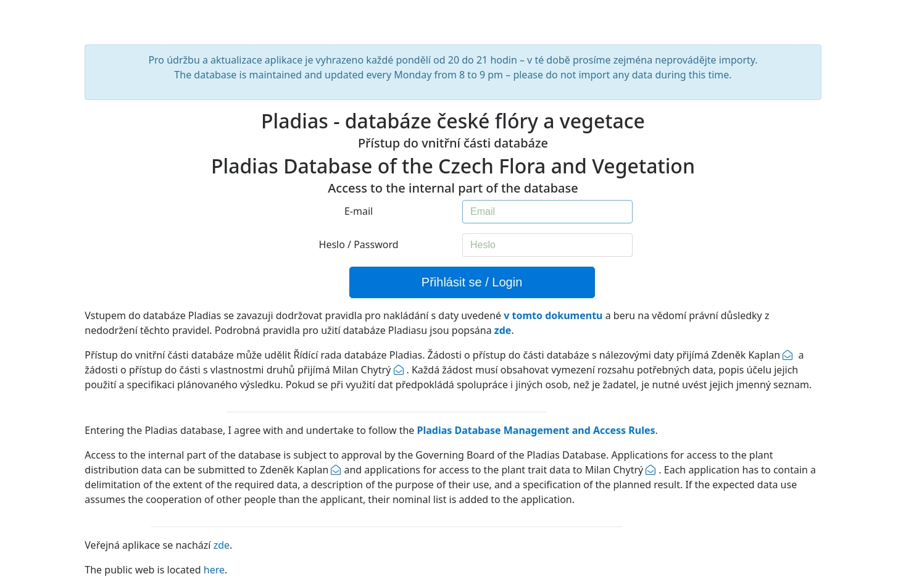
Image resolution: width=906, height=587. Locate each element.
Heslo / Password (359, 244)
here (214, 570)
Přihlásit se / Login (472, 282)
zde (222, 545)
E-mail (358, 211)
